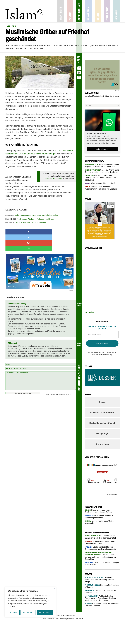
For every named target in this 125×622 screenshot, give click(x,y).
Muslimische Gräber (100, 96)
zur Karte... (89, 312)
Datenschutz (79, 619)
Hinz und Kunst (102, 444)
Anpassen (13, 612)
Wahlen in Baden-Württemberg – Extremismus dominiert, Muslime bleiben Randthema (101, 598)
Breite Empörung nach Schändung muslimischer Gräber (31, 215)
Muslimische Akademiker (102, 412)
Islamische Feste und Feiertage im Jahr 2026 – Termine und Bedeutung (100, 178)
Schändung (114, 96)
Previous (88, 479)
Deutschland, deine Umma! (102, 423)
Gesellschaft (79, 11)
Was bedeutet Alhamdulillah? (100, 183)
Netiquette (67, 378)
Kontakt (44, 619)
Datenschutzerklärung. (104, 354)
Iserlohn (88, 96)
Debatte (116, 11)
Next (115, 479)
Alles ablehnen (28, 612)
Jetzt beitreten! (102, 149)
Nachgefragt (102, 433)
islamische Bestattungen (53, 178)
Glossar (102, 402)
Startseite (60, 11)
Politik (70, 11)
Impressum (51, 619)
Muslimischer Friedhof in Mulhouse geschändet (29, 219)
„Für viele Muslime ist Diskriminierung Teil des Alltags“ (99, 579)
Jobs (57, 619)
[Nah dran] (54, 588)
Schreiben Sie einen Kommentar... (40, 364)
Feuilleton (107, 11)
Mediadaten (71, 619)
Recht (98, 11)
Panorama (88, 11)
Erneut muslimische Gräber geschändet (25, 223)
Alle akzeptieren (45, 612)
